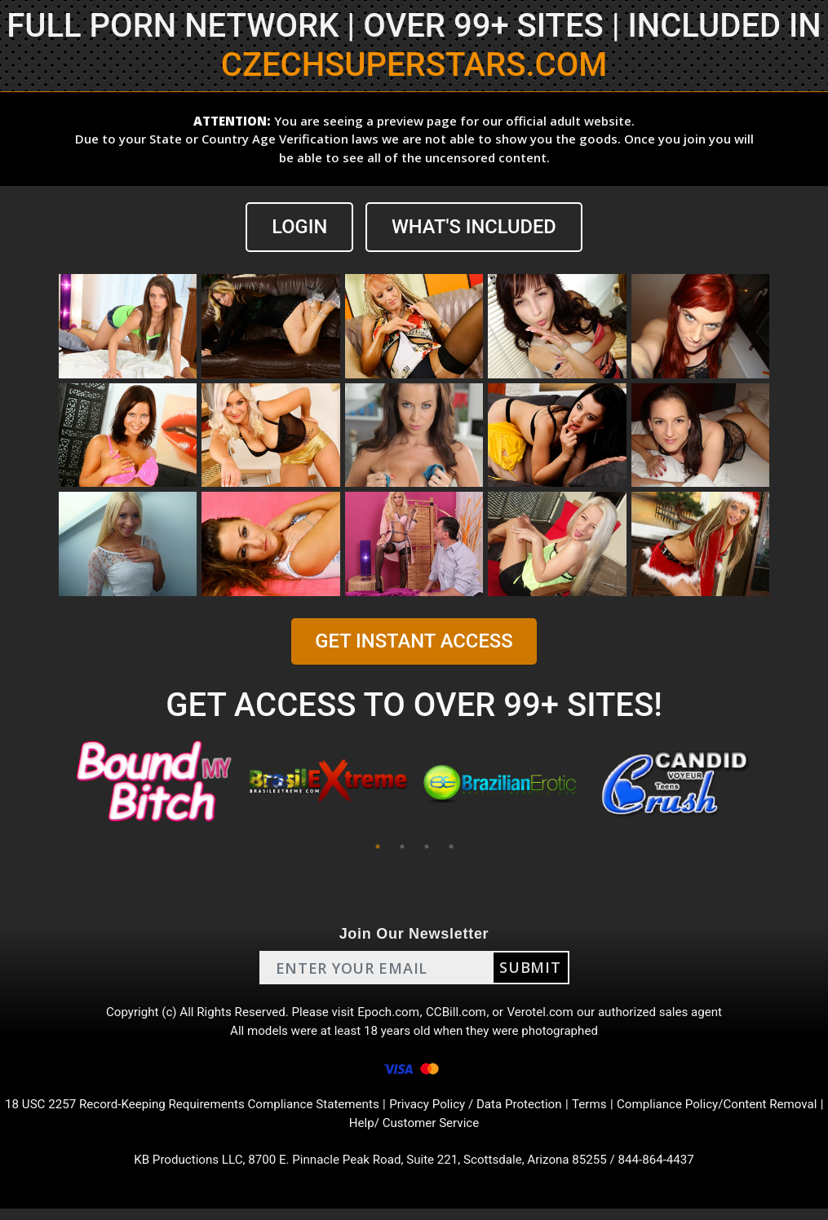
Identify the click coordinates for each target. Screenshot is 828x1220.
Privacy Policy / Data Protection (509, 1112)
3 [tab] (426, 847)
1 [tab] (378, 847)
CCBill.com (458, 1014)
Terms (628, 1112)
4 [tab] (451, 847)
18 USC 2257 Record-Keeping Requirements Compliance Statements (211, 1112)
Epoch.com (388, 1014)
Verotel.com (546, 1014)
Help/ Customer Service (444, 1131)
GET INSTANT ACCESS (413, 641)
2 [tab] (402, 847)
